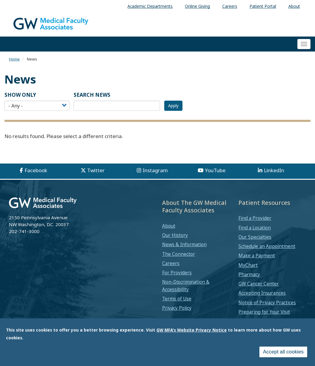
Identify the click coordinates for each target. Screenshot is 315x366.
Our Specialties (254, 237)
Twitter (96, 170)
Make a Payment (256, 255)
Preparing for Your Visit (264, 312)
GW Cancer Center (258, 284)
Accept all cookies (283, 352)
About (168, 226)
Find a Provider (254, 218)
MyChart (248, 265)
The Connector (178, 254)
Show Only (20, 94)
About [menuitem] (294, 6)
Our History (175, 235)
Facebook (36, 170)
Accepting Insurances (262, 293)
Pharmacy (249, 274)
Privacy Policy (176, 308)
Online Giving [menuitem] (197, 6)
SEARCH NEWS (92, 94)
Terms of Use (176, 299)
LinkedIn (274, 170)
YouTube (215, 170)
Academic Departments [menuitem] (150, 6)
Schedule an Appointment (266, 246)
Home (14, 59)
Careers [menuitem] (229, 6)
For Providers (177, 273)
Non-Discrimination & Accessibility (185, 285)
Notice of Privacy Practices (267, 302)
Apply (173, 105)
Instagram (155, 170)
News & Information (184, 244)
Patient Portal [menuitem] (262, 6)
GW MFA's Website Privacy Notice (191, 330)
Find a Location (254, 228)
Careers (170, 263)
